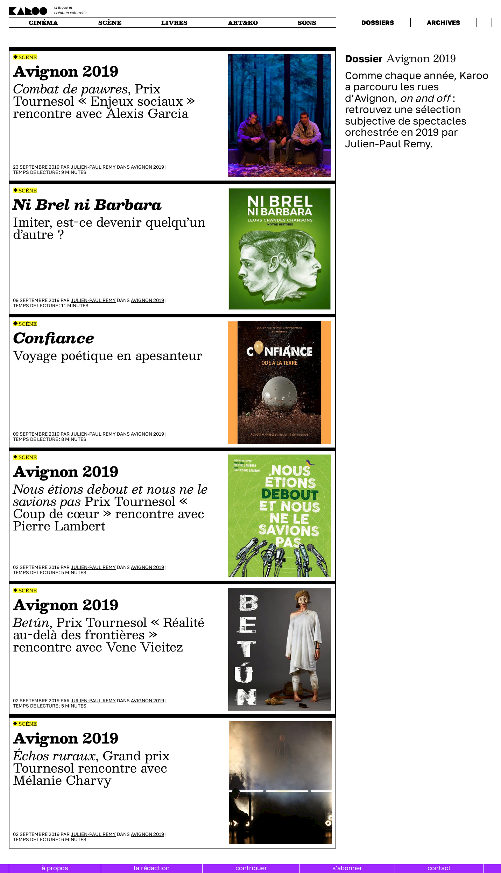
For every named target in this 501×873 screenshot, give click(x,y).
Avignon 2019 (147, 167)
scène (109, 22)
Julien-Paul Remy (93, 167)
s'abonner (347, 868)
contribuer (251, 868)
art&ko (243, 22)
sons (307, 22)
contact (439, 868)
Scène (28, 57)
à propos (55, 868)
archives (443, 22)
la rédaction (152, 868)
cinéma (43, 22)
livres (174, 22)
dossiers (377, 22)
